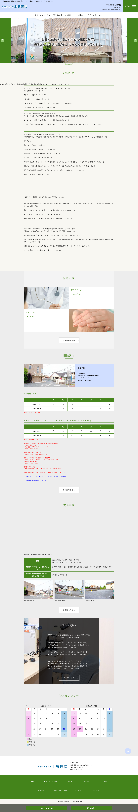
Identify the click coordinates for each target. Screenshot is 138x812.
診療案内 (69, 15)
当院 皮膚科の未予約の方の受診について (46, 134)
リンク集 (78, 791)
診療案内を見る (69, 340)
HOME (33, 781)
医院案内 (56, 15)
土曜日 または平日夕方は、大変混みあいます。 (49, 197)
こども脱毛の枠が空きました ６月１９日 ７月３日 (52, 88)
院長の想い (41, 791)
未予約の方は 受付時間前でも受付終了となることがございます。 (54, 229)
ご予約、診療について (94, 15)
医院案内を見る (69, 490)
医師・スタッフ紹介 (42, 15)
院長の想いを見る (69, 678)
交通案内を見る (69, 610)
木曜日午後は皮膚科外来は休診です (44, 113)
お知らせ (96, 791)
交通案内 (79, 15)
